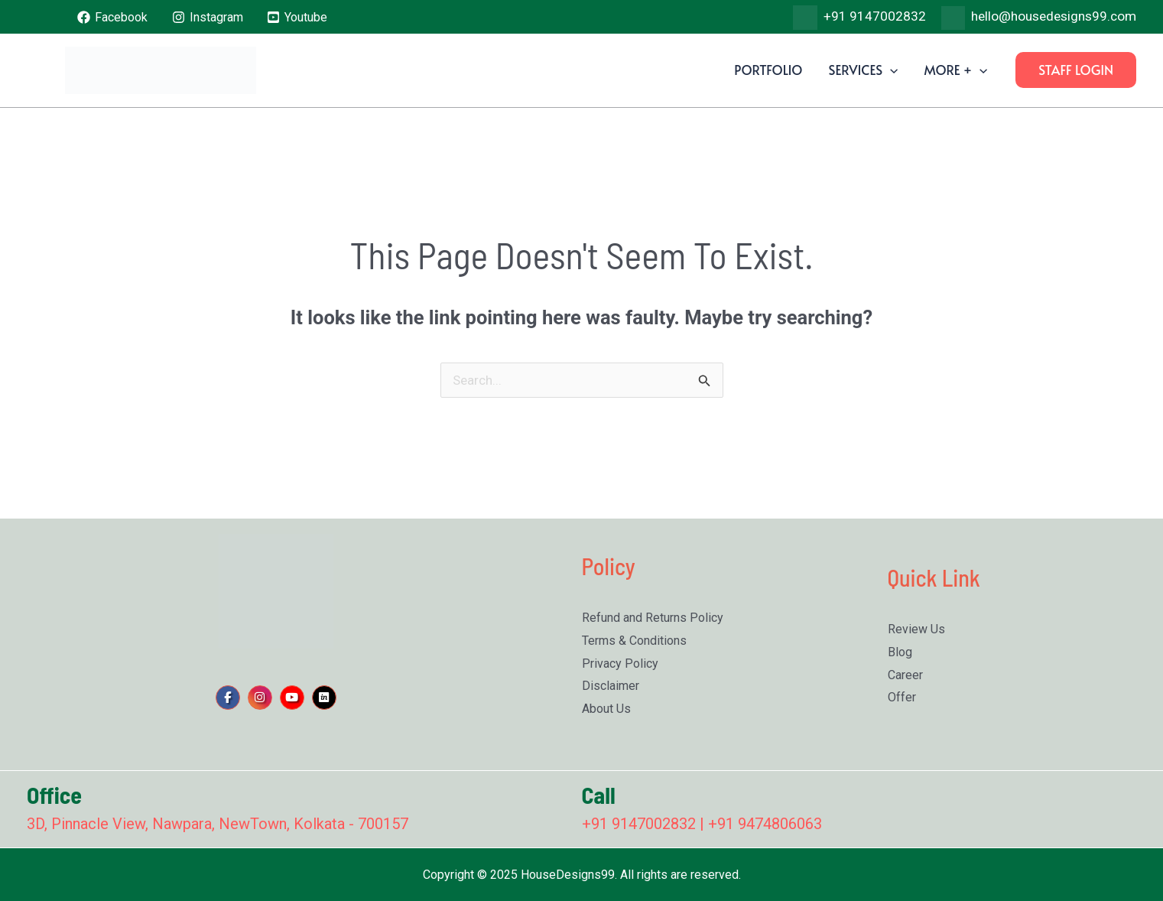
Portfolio (768, 69)
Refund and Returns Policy (652, 617)
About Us (606, 708)
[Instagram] (207, 17)
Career (905, 675)
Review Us (916, 629)
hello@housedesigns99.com (1053, 16)
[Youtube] (297, 17)
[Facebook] (113, 17)
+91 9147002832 (875, 16)
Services (863, 69)
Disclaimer (610, 685)
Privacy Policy (620, 663)
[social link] (228, 697)
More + (955, 69)
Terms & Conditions (634, 640)
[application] (890, 69)
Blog (900, 652)
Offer (902, 697)
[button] (1075, 70)
